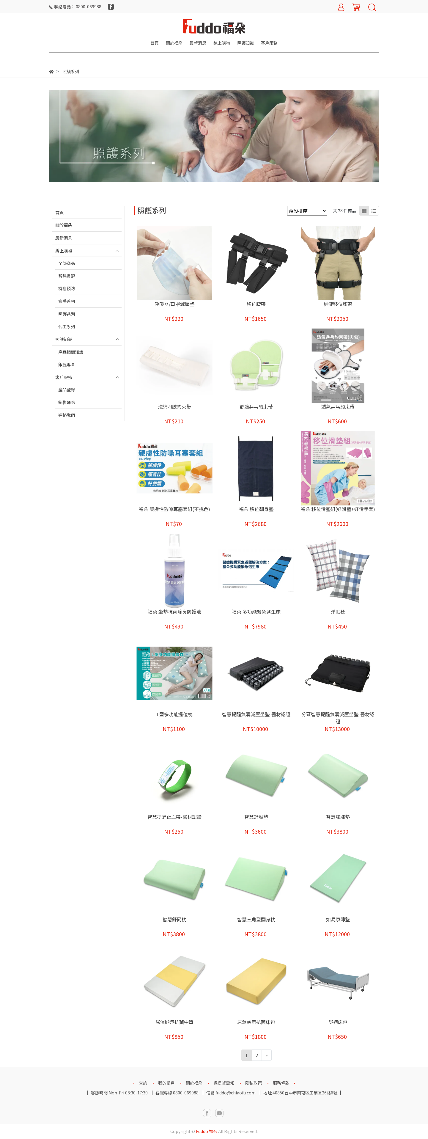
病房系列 (66, 301)
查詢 (143, 1083)
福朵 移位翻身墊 (256, 509)
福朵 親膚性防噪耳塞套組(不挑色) (174, 509)
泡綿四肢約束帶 (174, 406)
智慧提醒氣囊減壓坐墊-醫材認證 (256, 714)
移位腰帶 (256, 303)
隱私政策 (253, 1083)
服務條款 (281, 1083)
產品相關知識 (70, 352)
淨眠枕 (338, 611)
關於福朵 (63, 225)
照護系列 (66, 314)
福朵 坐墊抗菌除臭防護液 (174, 611)
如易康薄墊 (338, 919)
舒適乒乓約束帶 (256, 406)
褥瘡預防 (66, 288)
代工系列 (66, 326)
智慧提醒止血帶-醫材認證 (174, 816)
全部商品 (66, 263)
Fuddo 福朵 (206, 1131)
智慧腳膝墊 (338, 816)
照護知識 (63, 339)
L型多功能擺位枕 (175, 714)
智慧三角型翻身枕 (256, 919)
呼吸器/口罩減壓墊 (174, 303)
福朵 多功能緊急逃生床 (256, 611)
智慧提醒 (66, 276)
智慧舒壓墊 (256, 816)
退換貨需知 (223, 1083)
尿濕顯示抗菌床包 (256, 1021)
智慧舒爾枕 (174, 919)
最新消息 (63, 238)
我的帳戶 (166, 1083)
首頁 (59, 212)
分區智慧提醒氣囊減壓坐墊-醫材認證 (337, 718)
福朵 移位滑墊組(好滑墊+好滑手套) (338, 509)
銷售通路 (66, 402)
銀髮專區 (66, 364)
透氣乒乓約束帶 (338, 406)
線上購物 (63, 250)
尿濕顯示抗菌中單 (174, 1021)
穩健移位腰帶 (338, 303)
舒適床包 (337, 1021)
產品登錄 (66, 389)
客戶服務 (63, 377)
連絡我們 (66, 415)
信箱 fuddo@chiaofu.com (231, 1093)
